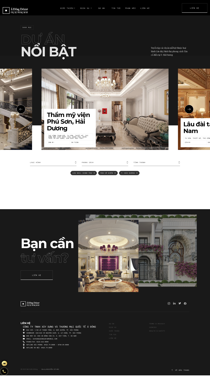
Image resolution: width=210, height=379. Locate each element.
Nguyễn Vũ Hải (52, 369)
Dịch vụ (112, 327)
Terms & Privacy (157, 324)
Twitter (180, 303)
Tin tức (112, 334)
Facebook (185, 303)
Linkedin (174, 303)
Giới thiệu (114, 331)
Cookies (153, 327)
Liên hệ (112, 338)
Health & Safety (157, 331)
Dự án (111, 324)
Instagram (169, 303)
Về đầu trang (180, 370)
